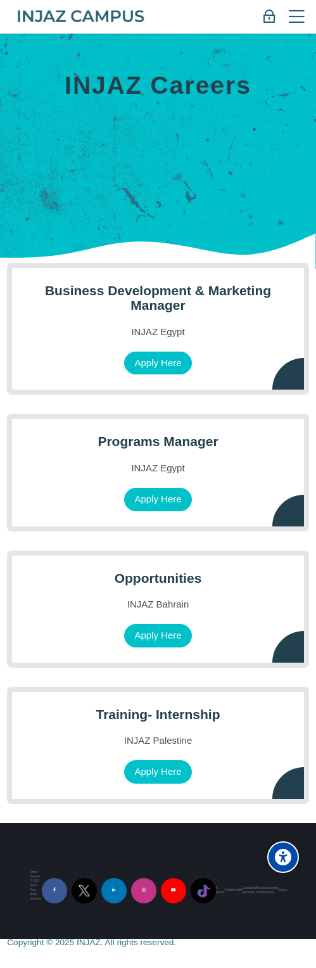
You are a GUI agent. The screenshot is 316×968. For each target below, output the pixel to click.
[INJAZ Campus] (80, 17)
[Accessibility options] (283, 857)
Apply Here (157, 362)
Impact (283, 889)
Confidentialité (233, 889)
